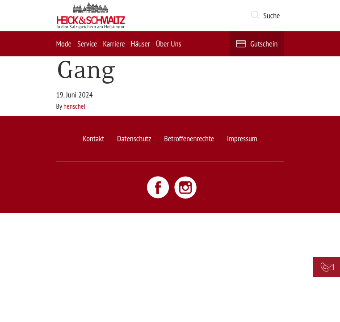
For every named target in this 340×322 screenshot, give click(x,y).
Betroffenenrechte (189, 138)
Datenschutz (134, 138)
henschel (74, 106)
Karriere (114, 43)
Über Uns (168, 43)
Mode (63, 43)
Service (87, 43)
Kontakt (93, 138)
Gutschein (263, 43)
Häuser (140, 43)
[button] (267, 15)
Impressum (242, 138)
